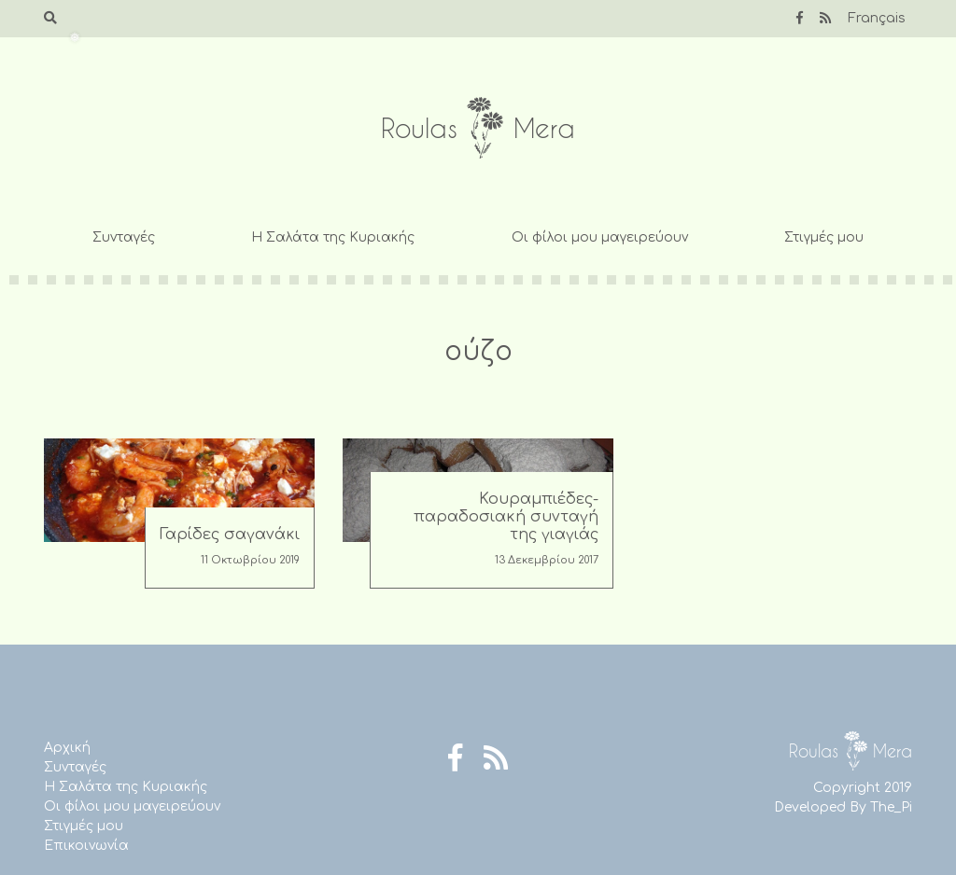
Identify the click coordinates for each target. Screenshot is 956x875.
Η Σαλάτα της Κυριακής (333, 237)
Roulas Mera (478, 128)
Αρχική (67, 748)
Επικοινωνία (86, 846)
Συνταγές (123, 237)
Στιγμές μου (824, 237)
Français (877, 18)
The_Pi (891, 807)
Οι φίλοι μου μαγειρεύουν (600, 237)
